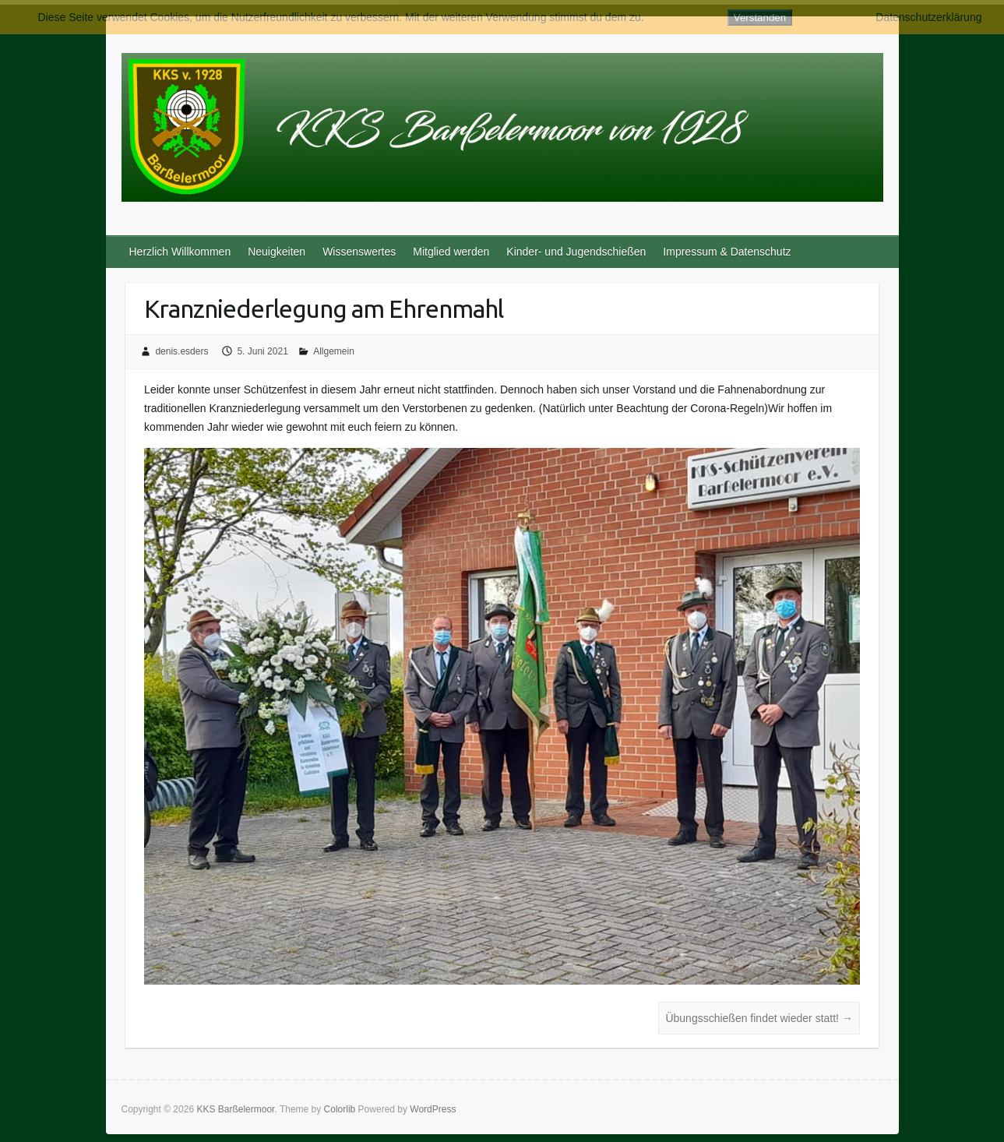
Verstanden (760, 17)
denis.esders (181, 351)
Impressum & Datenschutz (727, 251)
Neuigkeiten (276, 251)
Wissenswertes (359, 251)
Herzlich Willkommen (180, 251)
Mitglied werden (451, 251)
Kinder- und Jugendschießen (576, 251)
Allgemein (333, 351)
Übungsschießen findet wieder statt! (758, 1018)
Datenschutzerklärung (928, 17)
